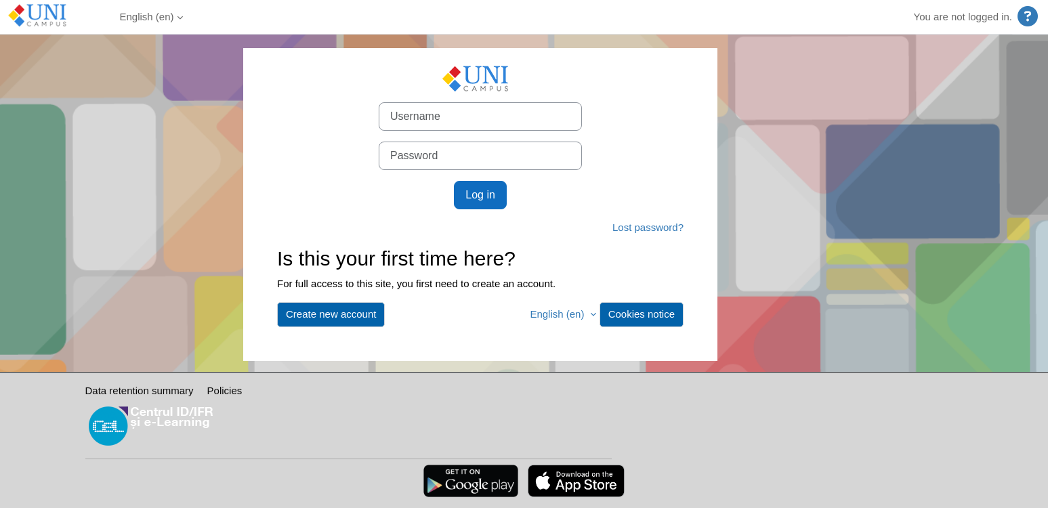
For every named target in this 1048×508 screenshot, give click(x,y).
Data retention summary (139, 390)
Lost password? (648, 227)
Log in (480, 194)
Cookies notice (641, 314)
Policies (225, 390)
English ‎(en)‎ (147, 16)
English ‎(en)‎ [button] (558, 314)
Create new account (331, 314)
